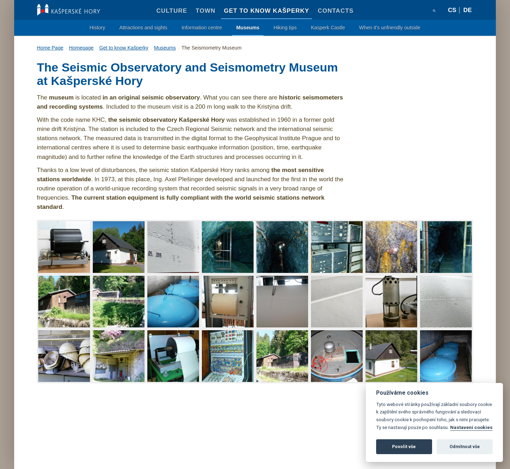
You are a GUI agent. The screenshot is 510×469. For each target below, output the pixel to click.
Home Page (50, 48)
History (97, 27)
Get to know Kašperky (266, 10)
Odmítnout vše (464, 446)
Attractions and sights (143, 27)
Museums (247, 27)
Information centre (202, 27)
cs (452, 10)
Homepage (81, 48)
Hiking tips (284, 27)
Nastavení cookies (471, 427)
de (467, 10)
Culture (172, 10)
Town (206, 10)
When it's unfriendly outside (389, 27)
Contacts (335, 10)
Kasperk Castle (328, 27)
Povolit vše (404, 446)
